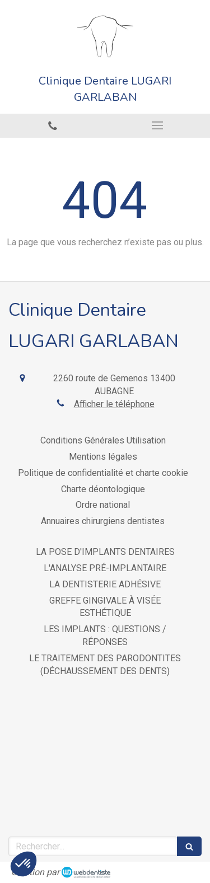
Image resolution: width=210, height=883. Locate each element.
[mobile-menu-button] (158, 125)
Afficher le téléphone (114, 404)
